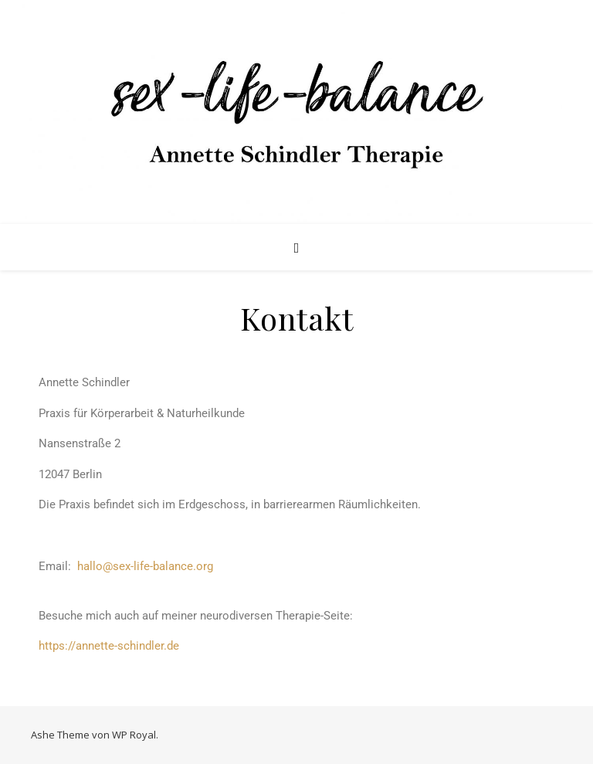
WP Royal (134, 735)
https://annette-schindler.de (109, 646)
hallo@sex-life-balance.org (142, 566)
